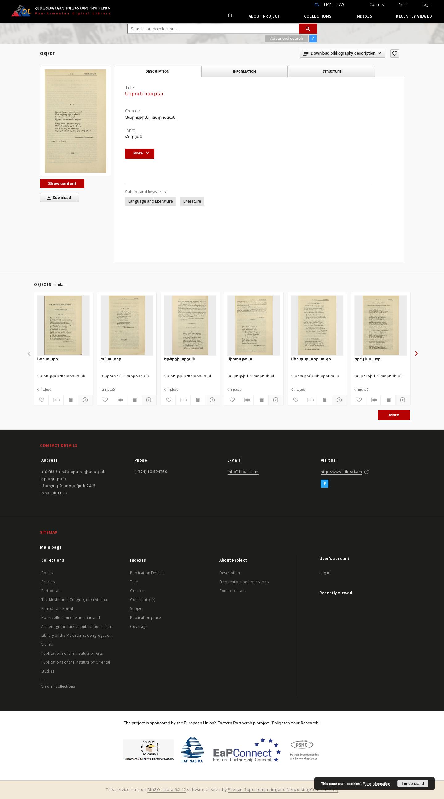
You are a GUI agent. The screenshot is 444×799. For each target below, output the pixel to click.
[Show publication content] (71, 400)
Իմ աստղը (111, 359)
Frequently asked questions (244, 581)
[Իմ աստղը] (127, 325)
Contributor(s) (142, 599)
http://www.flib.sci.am (341, 471)
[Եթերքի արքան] (190, 325)
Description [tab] (157, 71)
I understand (413, 783)
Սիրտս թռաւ (240, 359)
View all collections (58, 686)
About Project (264, 16)
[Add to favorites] (394, 53)
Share (403, 4)
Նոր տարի (47, 359)
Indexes (364, 16)
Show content (62, 183)
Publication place (145, 617)
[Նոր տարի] (63, 325)
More (394, 415)
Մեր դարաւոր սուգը (311, 359)
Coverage (138, 626)
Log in (324, 572)
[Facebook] (324, 484)
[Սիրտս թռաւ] (254, 325)
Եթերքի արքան (179, 359)
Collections (317, 16)
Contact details (232, 590)
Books (47, 572)
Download (57, 198)
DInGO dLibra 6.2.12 (166, 789)
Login (427, 4)
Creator (137, 590)
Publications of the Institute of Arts (72, 653)
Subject (136, 608)
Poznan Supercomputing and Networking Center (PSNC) (283, 789)
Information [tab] (244, 71)
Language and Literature (150, 201)
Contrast (377, 4)
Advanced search (286, 38)
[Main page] (229, 16)
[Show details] (84, 400)
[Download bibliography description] (56, 400)
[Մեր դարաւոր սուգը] (317, 325)
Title (134, 581)
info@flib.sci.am (243, 471)
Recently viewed (414, 16)
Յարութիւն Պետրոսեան (150, 117)
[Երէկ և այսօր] (381, 325)
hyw (340, 5)
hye (327, 5)
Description (229, 572)
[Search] (308, 29)
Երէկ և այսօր (367, 359)
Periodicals (51, 590)
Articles (48, 581)
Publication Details (146, 572)
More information (376, 783)
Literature (192, 201)
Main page (51, 547)
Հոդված (133, 136)
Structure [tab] (331, 71)
